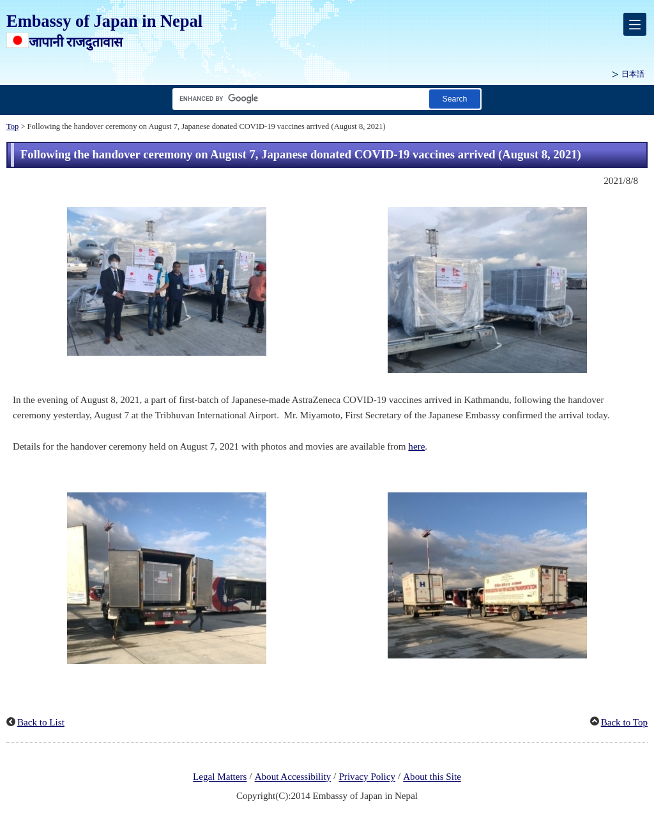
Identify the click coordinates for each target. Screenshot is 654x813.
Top (12, 126)
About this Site (432, 777)
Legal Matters (220, 777)
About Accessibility (293, 777)
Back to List (41, 722)
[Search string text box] (298, 98)
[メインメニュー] (634, 24)
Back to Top (624, 722)
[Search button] (454, 98)
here (416, 446)
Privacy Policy (366, 777)
